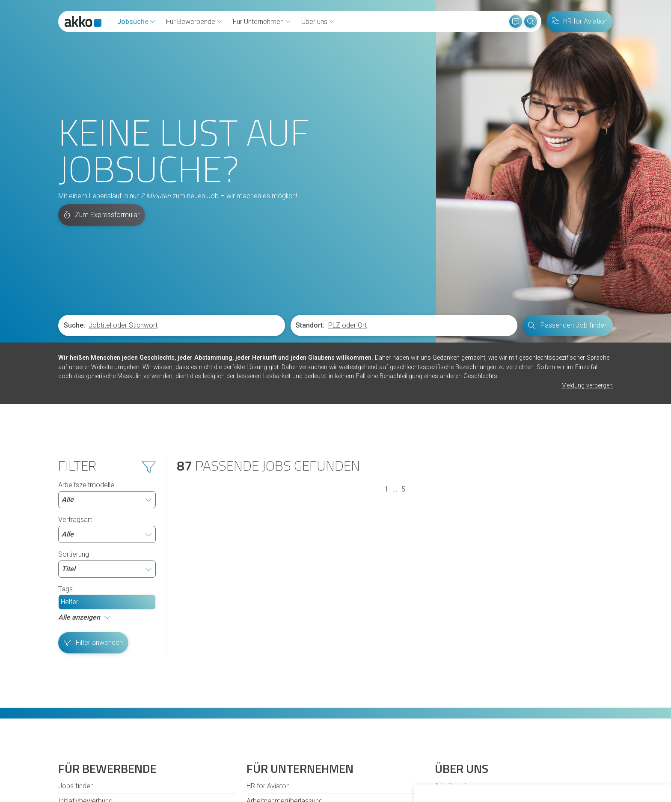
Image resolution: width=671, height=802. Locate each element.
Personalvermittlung (276, 705)
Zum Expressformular (102, 103)
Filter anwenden (93, 531)
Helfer (69, 490)
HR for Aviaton (268, 675)
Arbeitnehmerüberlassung (284, 690)
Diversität (72, 720)
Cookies (101, 754)
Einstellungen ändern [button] (573, 771)
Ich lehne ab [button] (514, 771)
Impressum (270, 754)
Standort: (310, 214)
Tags (65, 478)
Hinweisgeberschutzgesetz (161, 754)
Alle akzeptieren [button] (462, 771)
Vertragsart (107, 418)
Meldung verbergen (587, 274)
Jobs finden (76, 675)
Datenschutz (227, 754)
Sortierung (107, 452)
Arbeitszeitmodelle (107, 383)
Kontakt (70, 754)
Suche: (74, 214)
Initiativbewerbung (85, 690)
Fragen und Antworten (91, 705)
